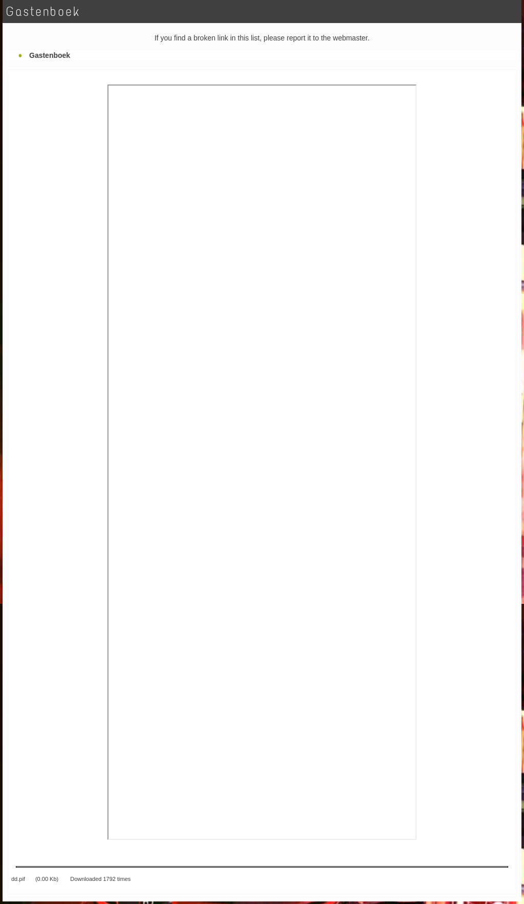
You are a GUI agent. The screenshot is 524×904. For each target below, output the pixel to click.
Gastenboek (49, 55)
